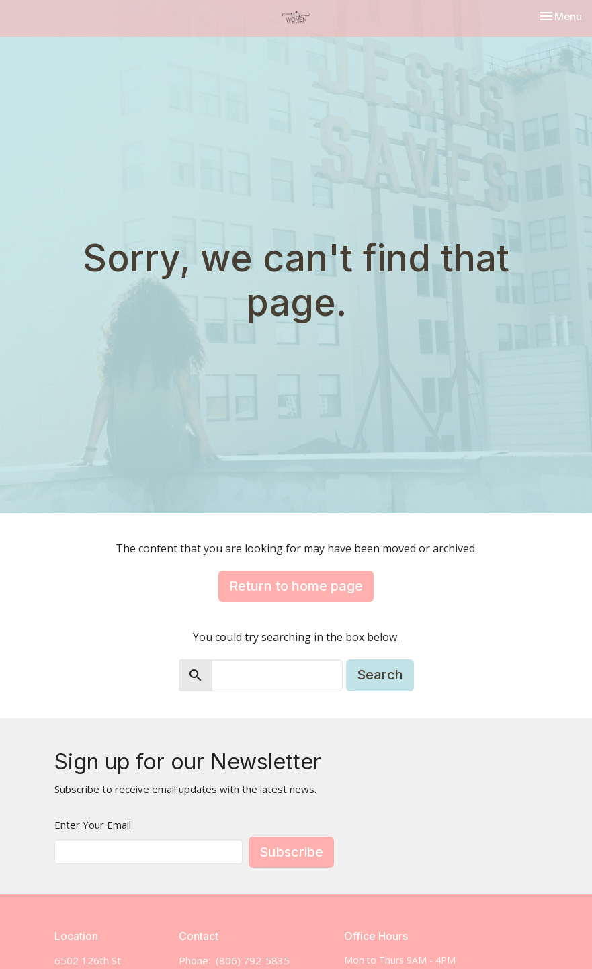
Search (380, 675)
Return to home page (296, 586)
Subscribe (291, 852)
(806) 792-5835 (253, 960)
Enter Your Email (92, 824)
